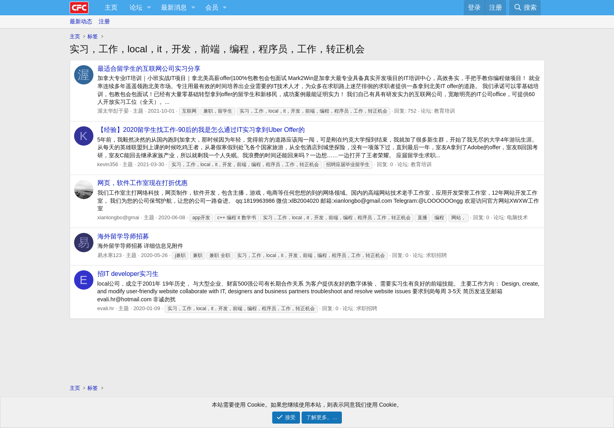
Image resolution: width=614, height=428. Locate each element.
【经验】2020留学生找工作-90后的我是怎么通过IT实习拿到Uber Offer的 (201, 129)
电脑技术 (517, 217)
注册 (104, 21)
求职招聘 (436, 255)
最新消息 (174, 7)
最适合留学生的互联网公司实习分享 (149, 68)
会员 (211, 7)
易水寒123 (109, 255)
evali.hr (105, 308)
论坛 (136, 7)
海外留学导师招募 (123, 236)
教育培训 (444, 111)
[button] (149, 7)
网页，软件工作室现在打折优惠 (142, 182)
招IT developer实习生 (128, 273)
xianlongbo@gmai (118, 217)
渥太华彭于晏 (113, 111)
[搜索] (524, 7)
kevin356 (107, 164)
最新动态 (81, 21)
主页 (111, 7)
